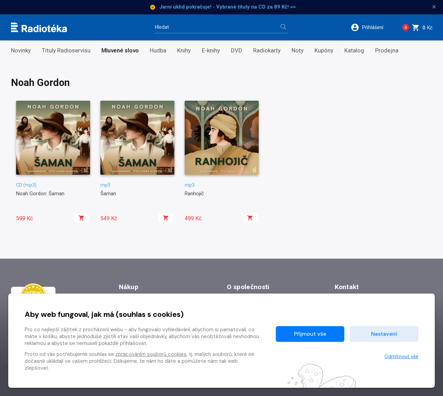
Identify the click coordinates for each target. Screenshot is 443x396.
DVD (236, 50)
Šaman (108, 193)
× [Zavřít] (434, 7)
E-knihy (211, 50)
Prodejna (386, 50)
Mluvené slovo (120, 50)
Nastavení (384, 333)
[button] (371, 27)
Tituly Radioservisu (66, 50)
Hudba (158, 50)
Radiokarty (267, 50)
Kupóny (324, 50)
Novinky (21, 50)
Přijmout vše (310, 333)
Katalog (354, 50)
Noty (298, 50)
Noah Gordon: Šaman (40, 193)
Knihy (184, 50)
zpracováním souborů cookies (150, 354)
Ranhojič (194, 193)
